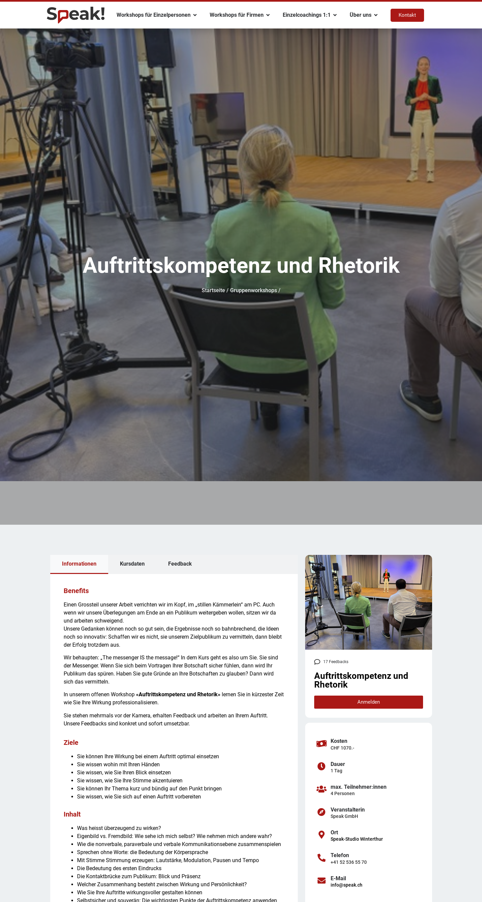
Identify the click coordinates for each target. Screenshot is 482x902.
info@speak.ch (346, 885)
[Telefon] (322, 858)
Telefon (340, 855)
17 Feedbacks (335, 661)
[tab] (79, 564)
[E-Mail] (322, 881)
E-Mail (338, 878)
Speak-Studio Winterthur (357, 839)
